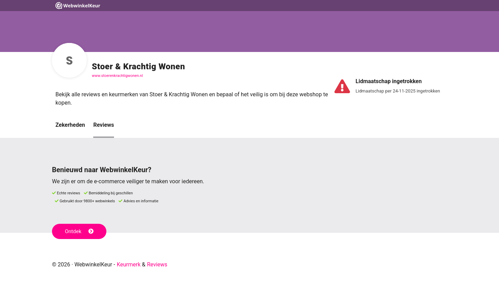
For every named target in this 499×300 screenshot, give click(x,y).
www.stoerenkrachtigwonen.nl (117, 75)
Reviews (103, 125)
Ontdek (79, 231)
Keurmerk (129, 264)
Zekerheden (70, 125)
